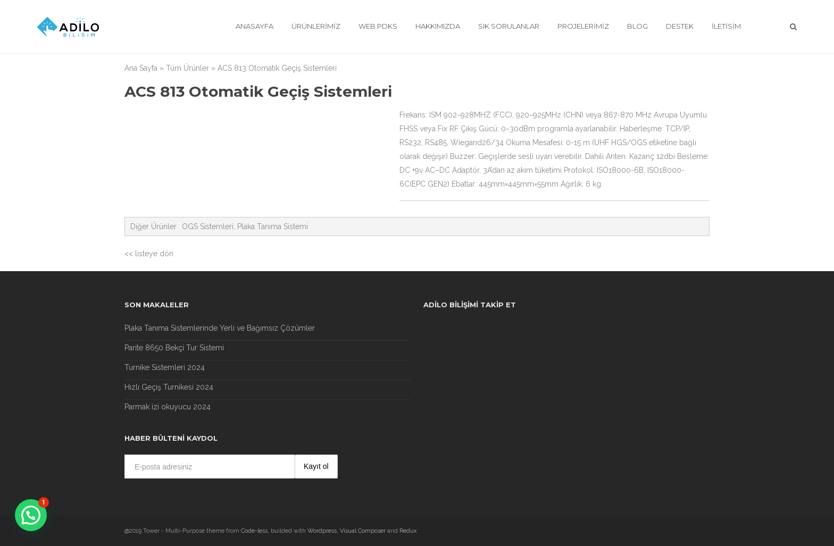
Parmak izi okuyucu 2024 (167, 406)
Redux (408, 530)
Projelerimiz (583, 26)
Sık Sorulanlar (508, 26)
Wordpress (322, 530)
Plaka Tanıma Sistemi (272, 226)
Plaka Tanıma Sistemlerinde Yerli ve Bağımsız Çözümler (219, 328)
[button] (31, 515)
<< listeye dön (148, 253)
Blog (637, 26)
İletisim (726, 26)
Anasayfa (254, 26)
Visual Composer (363, 530)
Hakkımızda (437, 26)
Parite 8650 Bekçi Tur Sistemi (174, 347)
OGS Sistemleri (207, 226)
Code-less (254, 530)
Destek (680, 26)
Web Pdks (377, 26)
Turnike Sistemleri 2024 (164, 367)
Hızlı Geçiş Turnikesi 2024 (168, 387)
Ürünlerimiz (315, 26)
